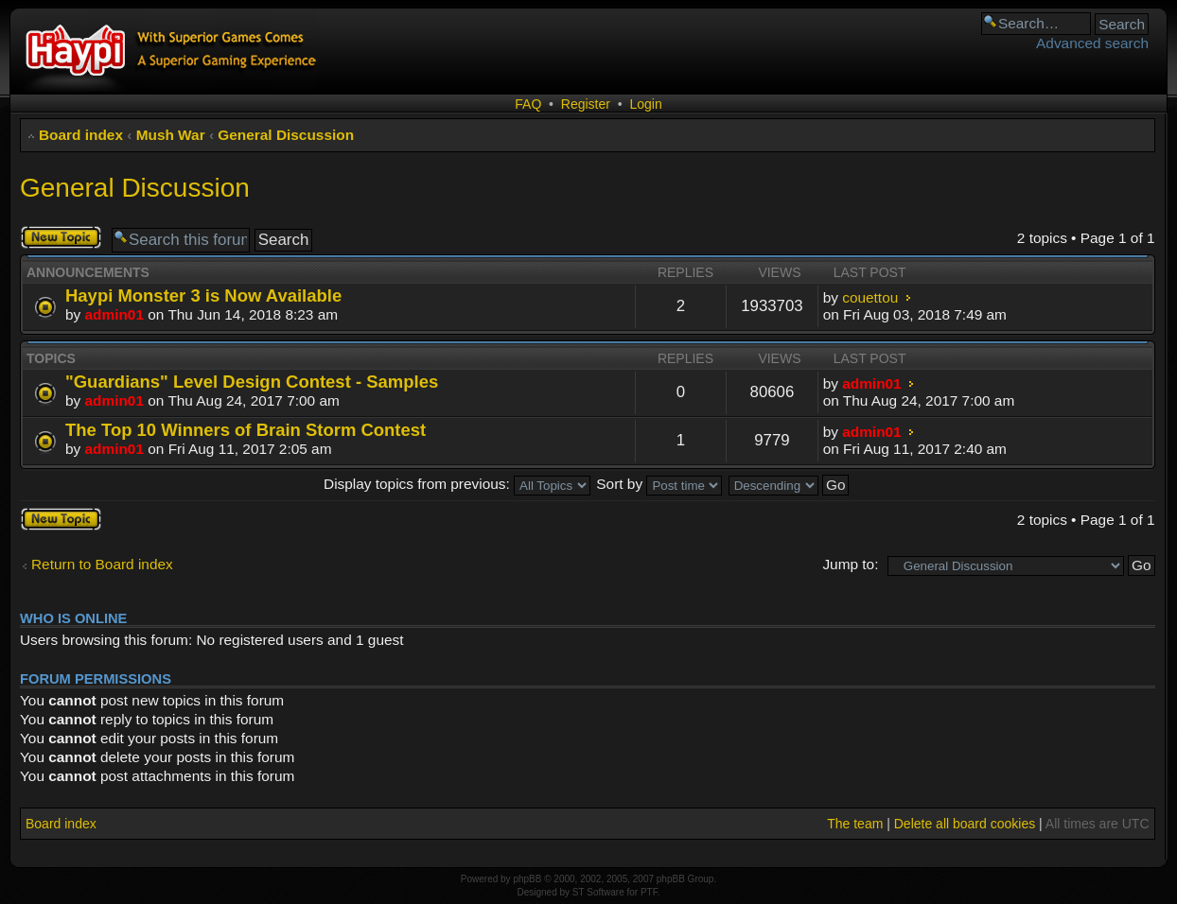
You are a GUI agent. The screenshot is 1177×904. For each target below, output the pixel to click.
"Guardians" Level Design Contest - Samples (251, 381)
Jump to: (850, 564)
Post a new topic (61, 237)
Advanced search (1092, 43)
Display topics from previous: (457, 484)
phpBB (527, 879)
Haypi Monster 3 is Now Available (203, 295)
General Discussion (286, 135)
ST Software (598, 892)
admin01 (114, 314)
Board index (81, 135)
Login (645, 104)
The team (855, 823)
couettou (870, 297)
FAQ (528, 104)
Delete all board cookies (964, 823)
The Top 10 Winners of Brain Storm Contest (245, 430)
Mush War (170, 135)
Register (585, 104)
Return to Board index (102, 564)
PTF (649, 892)
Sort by (659, 484)
